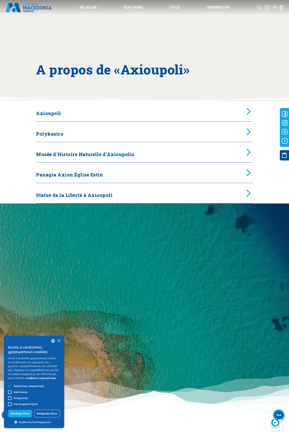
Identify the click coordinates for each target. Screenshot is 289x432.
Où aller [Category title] (88, 7)
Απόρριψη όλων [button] (47, 413)
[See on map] (267, 7)
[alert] (34, 382)
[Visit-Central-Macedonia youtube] (285, 140)
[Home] (28, 7)
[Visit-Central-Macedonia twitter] (285, 132)
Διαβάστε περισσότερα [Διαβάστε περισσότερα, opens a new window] (41, 378)
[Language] (278, 7)
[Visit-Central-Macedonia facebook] (285, 114)
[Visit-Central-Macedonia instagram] (285, 122)
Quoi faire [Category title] (133, 7)
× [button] (58, 340)
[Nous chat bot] (278, 419)
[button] (34, 422)
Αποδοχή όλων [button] (20, 413)
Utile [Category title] (175, 7)
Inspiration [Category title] (218, 7)
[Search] (260, 7)
